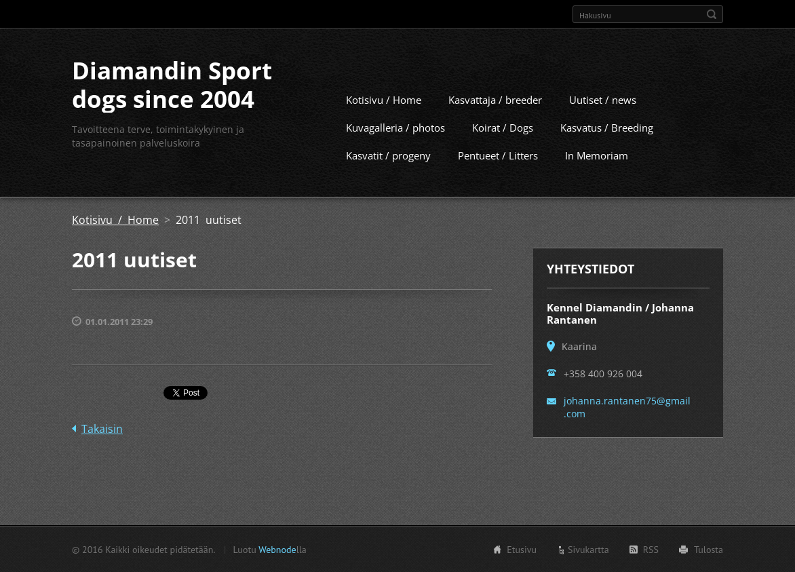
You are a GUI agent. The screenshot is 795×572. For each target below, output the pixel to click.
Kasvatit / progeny (388, 154)
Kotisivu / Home (383, 99)
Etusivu (522, 549)
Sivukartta (588, 549)
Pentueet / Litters (498, 154)
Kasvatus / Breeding (606, 127)
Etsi (711, 14)
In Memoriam (596, 154)
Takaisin (102, 428)
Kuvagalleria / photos (395, 127)
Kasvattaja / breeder (495, 99)
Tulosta (708, 549)
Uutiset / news (602, 99)
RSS (651, 549)
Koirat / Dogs (502, 127)
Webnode (277, 549)
